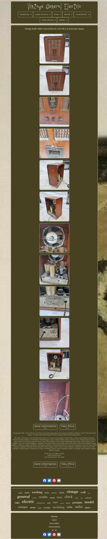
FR (56, 530)
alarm (27, 493)
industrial (88, 498)
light (89, 493)
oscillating (59, 507)
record (61, 503)
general (23, 496)
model (89, 502)
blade (61, 492)
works (43, 497)
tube (70, 507)
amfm (76, 498)
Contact (54, 520)
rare (55, 502)
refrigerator (41, 503)
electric (28, 501)
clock (69, 497)
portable (77, 502)
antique (23, 507)
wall (83, 492)
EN (53, 530)
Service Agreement (54, 526)
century (54, 493)
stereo (68, 503)
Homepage (54, 516)
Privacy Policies (54, 523)
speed (20, 493)
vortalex (34, 498)
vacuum (47, 508)
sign (17, 502)
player (87, 507)
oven (47, 492)
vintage (72, 492)
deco (82, 498)
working (37, 492)
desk (49, 503)
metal (39, 508)
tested (52, 498)
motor (33, 507)
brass (59, 497)
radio (79, 507)
